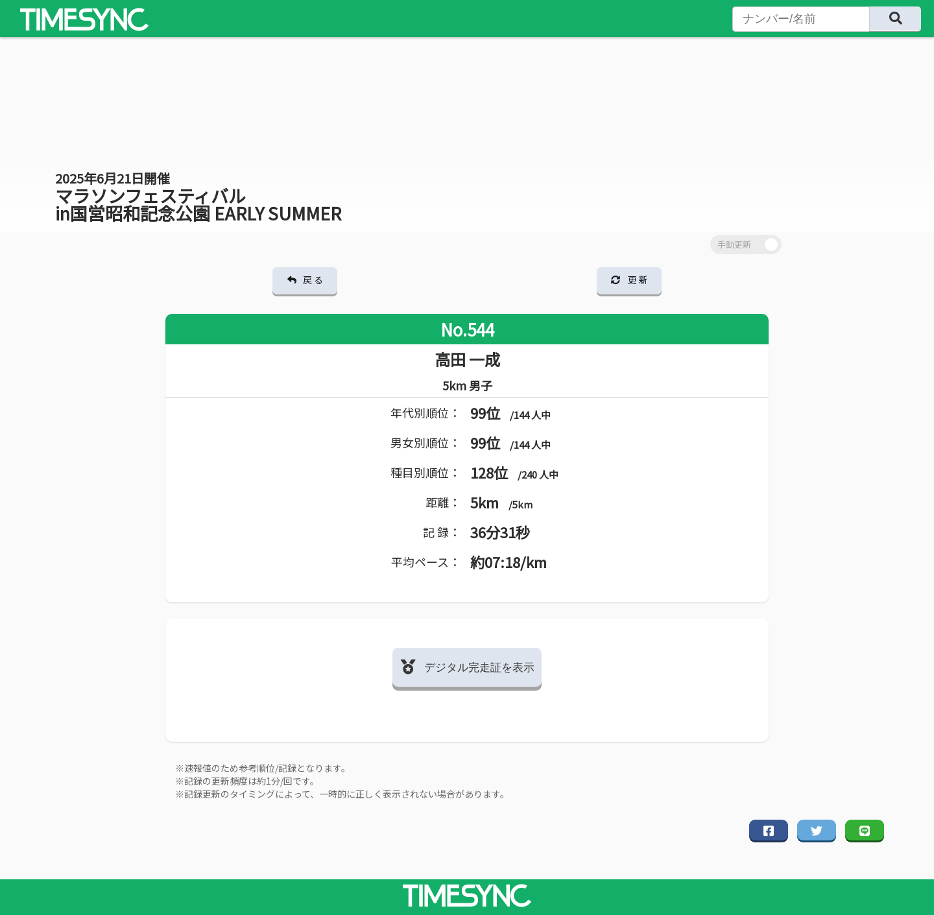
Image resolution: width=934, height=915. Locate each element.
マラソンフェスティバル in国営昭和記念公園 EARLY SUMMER (198, 197)
